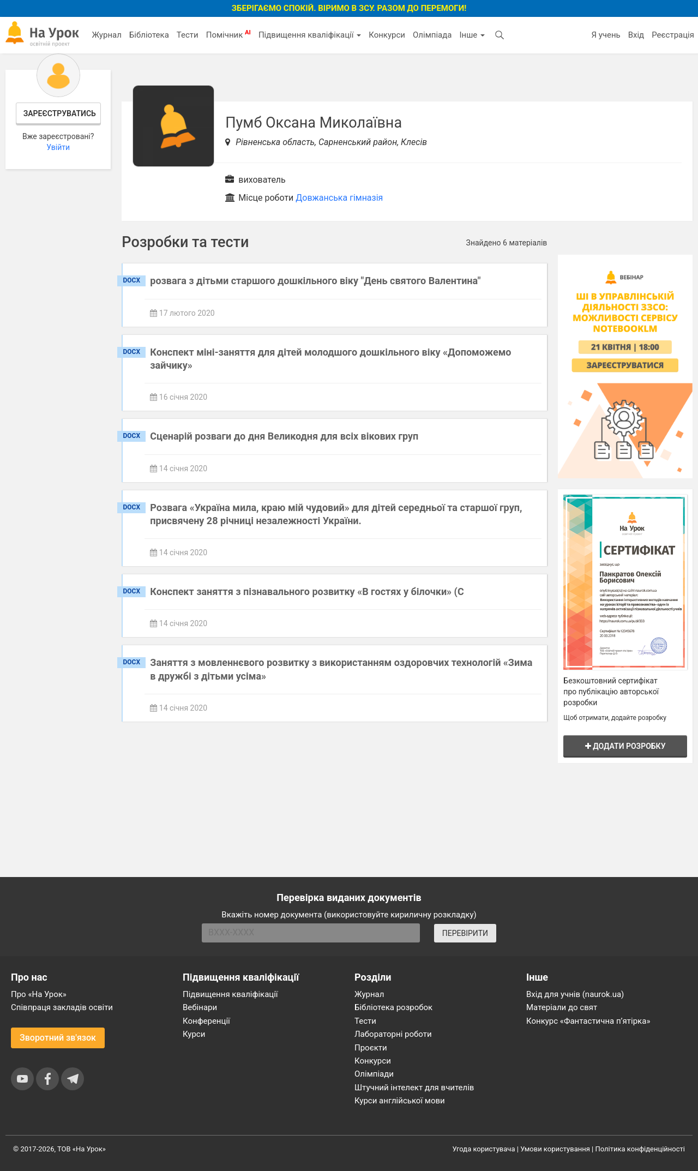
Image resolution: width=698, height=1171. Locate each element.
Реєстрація (673, 35)
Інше (472, 35)
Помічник (228, 34)
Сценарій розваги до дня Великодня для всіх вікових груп (284, 436)
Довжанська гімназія (339, 198)
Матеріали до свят (561, 1007)
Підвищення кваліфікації (309, 35)
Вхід (636, 35)
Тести (187, 35)
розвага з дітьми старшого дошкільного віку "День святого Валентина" (315, 280)
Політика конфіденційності (640, 1149)
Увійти (58, 147)
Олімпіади (374, 1074)
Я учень (605, 35)
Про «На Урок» (39, 994)
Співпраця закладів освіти (62, 1007)
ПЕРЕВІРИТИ (465, 933)
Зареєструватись (59, 113)
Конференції (206, 1021)
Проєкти (370, 1048)
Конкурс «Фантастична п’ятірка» (588, 1021)
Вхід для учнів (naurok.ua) (575, 994)
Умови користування (555, 1149)
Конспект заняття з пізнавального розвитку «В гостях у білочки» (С (307, 591)
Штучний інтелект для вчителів (414, 1087)
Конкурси (387, 35)
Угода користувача (484, 1149)
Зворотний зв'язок (58, 1037)
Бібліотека (149, 35)
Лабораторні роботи (393, 1034)
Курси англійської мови (399, 1101)
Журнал (106, 35)
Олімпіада (432, 35)
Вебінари (200, 1007)
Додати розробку (625, 746)
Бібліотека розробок (393, 1007)
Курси (194, 1034)
